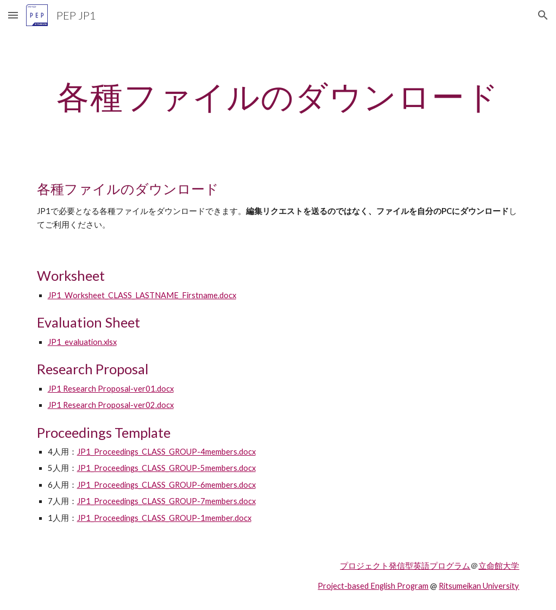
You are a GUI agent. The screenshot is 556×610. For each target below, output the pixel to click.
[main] (278, 96)
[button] (13, 15)
